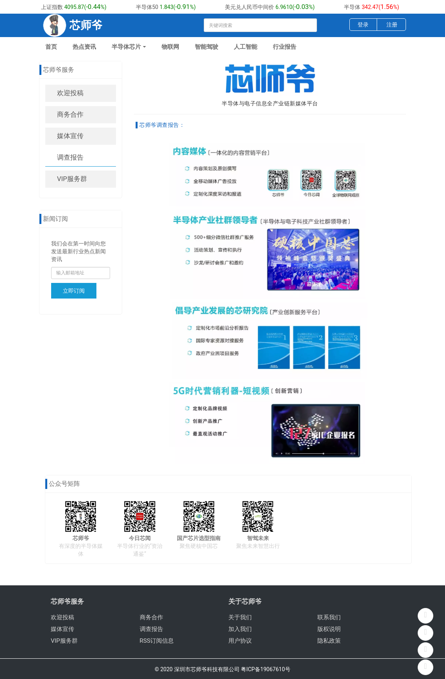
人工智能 (245, 46)
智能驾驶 (206, 46)
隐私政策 (329, 640)
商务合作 (70, 114)
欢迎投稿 (70, 93)
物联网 (170, 46)
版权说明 (329, 629)
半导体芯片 (129, 46)
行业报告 (284, 46)
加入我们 (240, 629)
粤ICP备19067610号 (265, 669)
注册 (391, 24)
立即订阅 (74, 291)
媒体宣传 (70, 136)
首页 (51, 46)
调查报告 (70, 157)
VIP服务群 (72, 179)
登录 (363, 24)
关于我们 (240, 617)
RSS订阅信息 (157, 640)
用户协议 (240, 640)
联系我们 (329, 617)
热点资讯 (84, 46)
